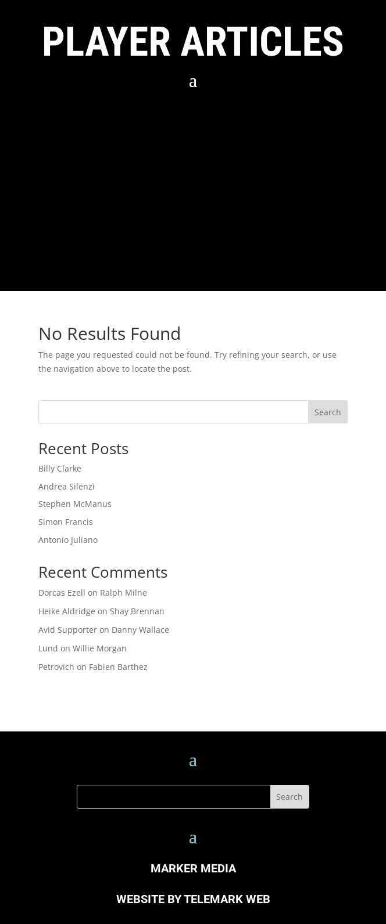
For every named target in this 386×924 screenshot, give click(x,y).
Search (327, 412)
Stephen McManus (75, 503)
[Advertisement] (193, 187)
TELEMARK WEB (227, 899)
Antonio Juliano (68, 539)
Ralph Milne (123, 592)
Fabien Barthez (118, 666)
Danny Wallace (140, 629)
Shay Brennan (137, 611)
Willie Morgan (100, 648)
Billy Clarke (59, 468)
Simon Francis (65, 521)
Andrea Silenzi (66, 486)
